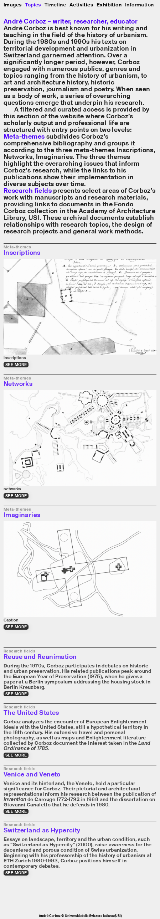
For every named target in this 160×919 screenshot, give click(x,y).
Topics (33, 4)
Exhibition (109, 4)
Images (12, 4)
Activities (81, 4)
